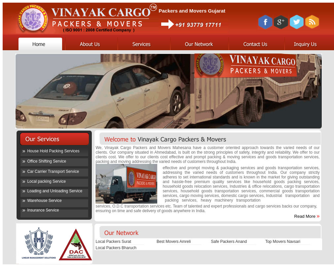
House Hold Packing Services (53, 151)
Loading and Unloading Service (54, 191)
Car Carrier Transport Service (53, 171)
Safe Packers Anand (229, 241)
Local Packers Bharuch (115, 248)
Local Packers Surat (113, 241)
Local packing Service (46, 181)
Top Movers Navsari (282, 241)
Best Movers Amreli (174, 241)
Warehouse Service (44, 200)
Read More (304, 216)
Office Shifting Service (46, 161)
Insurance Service (43, 210)
